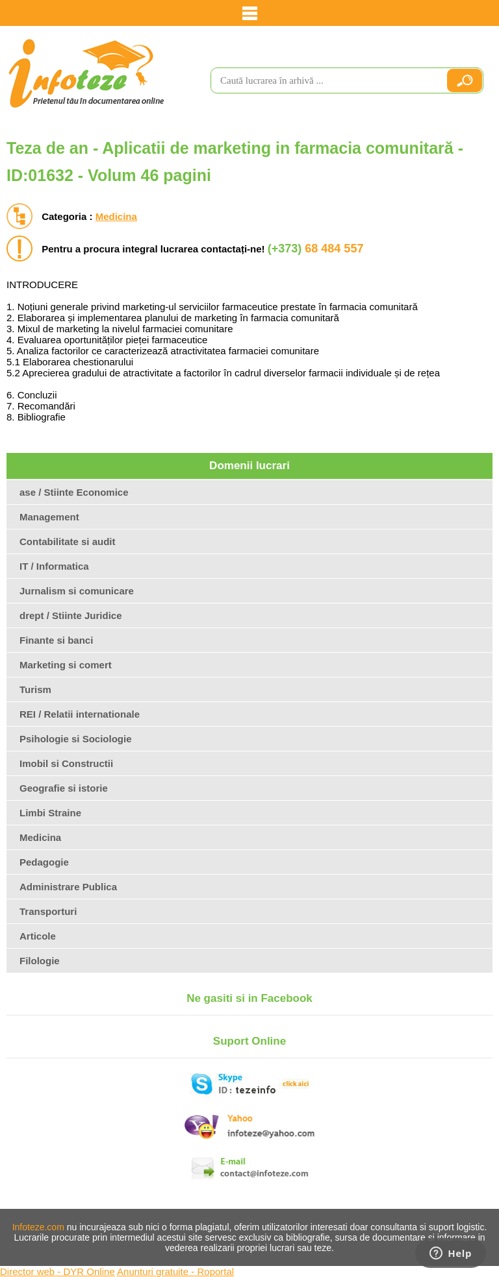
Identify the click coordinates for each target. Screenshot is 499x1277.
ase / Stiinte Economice (74, 492)
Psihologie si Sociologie (75, 738)
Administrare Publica (68, 886)
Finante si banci (56, 640)
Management (49, 516)
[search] (323, 80)
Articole (37, 936)
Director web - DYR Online (57, 1271)
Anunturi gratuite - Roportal (175, 1271)
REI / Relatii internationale (79, 714)
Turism (35, 689)
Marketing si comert (65, 664)
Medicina (116, 216)
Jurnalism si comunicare (76, 590)
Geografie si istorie (63, 788)
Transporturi (48, 911)
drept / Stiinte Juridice (70, 615)
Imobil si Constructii (66, 763)
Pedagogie (44, 862)
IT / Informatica (54, 566)
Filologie (39, 960)
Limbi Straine (50, 812)
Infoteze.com (38, 1227)
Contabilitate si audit (67, 541)
